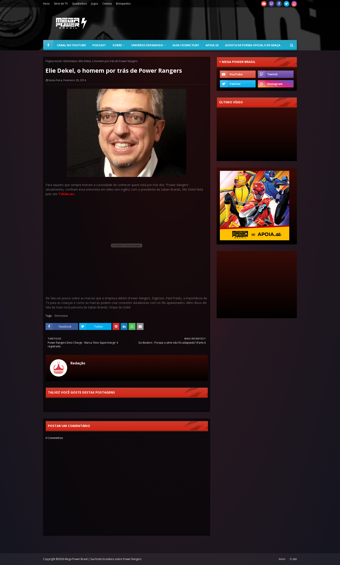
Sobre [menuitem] (117, 45)
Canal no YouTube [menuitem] (71, 45)
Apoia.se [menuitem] (212, 45)
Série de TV (61, 3)
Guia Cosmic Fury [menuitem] (185, 45)
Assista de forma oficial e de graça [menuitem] (252, 45)
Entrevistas (70, 61)
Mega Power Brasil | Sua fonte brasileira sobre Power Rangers (103, 559)
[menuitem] (48, 45)
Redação (77, 363)
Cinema (107, 3)
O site (293, 559)
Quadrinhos (79, 3)
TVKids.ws (66, 194)
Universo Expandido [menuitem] (147, 45)
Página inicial (53, 61)
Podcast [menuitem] (99, 45)
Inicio (46, 3)
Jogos (94, 3)
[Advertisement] (218, 23)
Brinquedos (123, 3)
